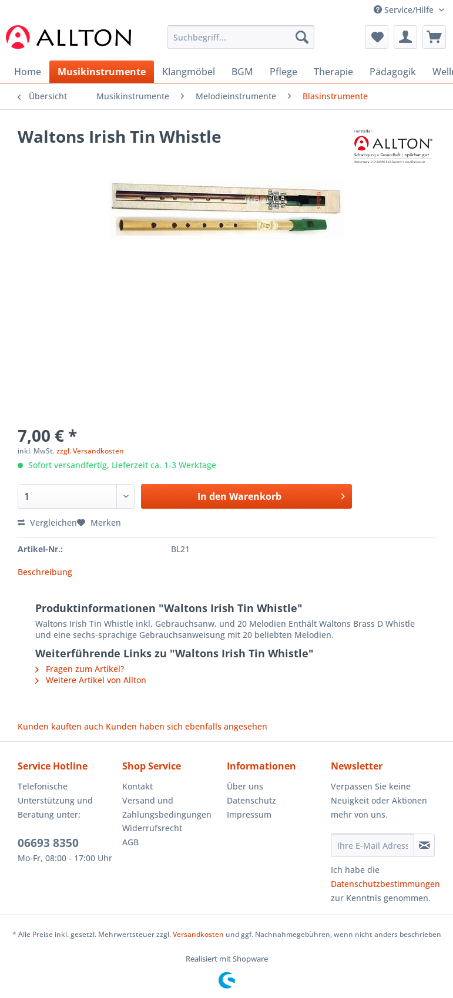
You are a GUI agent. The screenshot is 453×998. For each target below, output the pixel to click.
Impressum (249, 814)
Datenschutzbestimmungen (385, 883)
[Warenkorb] (434, 37)
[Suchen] (302, 37)
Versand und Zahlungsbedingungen (167, 807)
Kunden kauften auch (60, 726)
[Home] (27, 72)
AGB (130, 842)
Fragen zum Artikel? (79, 668)
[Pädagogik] (392, 72)
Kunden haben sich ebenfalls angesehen (186, 726)
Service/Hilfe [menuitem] (405, 9)
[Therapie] (333, 72)
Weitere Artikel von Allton (90, 680)
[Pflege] (283, 72)
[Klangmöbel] (188, 72)
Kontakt (137, 786)
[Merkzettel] (376, 37)
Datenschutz (251, 800)
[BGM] (242, 72)
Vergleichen (47, 522)
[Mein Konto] (405, 37)
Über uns (245, 786)
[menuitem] (241, 42)
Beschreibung (45, 571)
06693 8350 (48, 843)
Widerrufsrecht (152, 828)
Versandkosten (198, 934)
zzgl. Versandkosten (90, 451)
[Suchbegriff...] (241, 37)
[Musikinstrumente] (101, 72)
